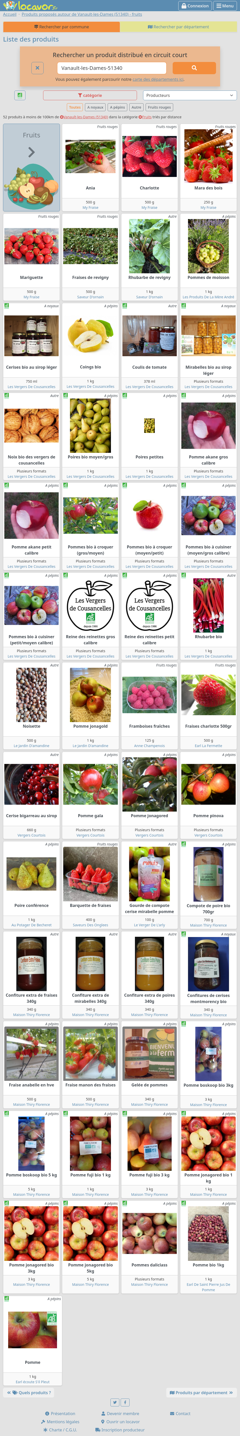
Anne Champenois (149, 745)
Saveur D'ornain (90, 296)
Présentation (60, 1413)
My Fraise (90, 207)
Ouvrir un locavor (120, 1422)
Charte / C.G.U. (60, 1430)
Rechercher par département (178, 27)
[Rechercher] (194, 68)
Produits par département (202, 1392)
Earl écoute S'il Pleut (32, 1381)
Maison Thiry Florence (208, 925)
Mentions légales (60, 1422)
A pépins (117, 107)
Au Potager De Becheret (31, 924)
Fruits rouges (159, 107)
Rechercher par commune (61, 27)
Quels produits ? (28, 1392)
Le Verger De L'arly (149, 924)
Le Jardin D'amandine (31, 745)
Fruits (144, 116)
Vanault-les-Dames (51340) (84, 116)
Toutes (75, 107)
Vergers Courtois (32, 835)
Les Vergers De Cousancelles (31, 386)
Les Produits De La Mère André (208, 296)
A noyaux (95, 107)
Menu (225, 6)
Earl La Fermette (208, 745)
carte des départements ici (158, 79)
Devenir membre (120, 1413)
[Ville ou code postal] (112, 68)
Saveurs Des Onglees (90, 924)
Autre (136, 107)
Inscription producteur (120, 1430)
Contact (180, 1413)
